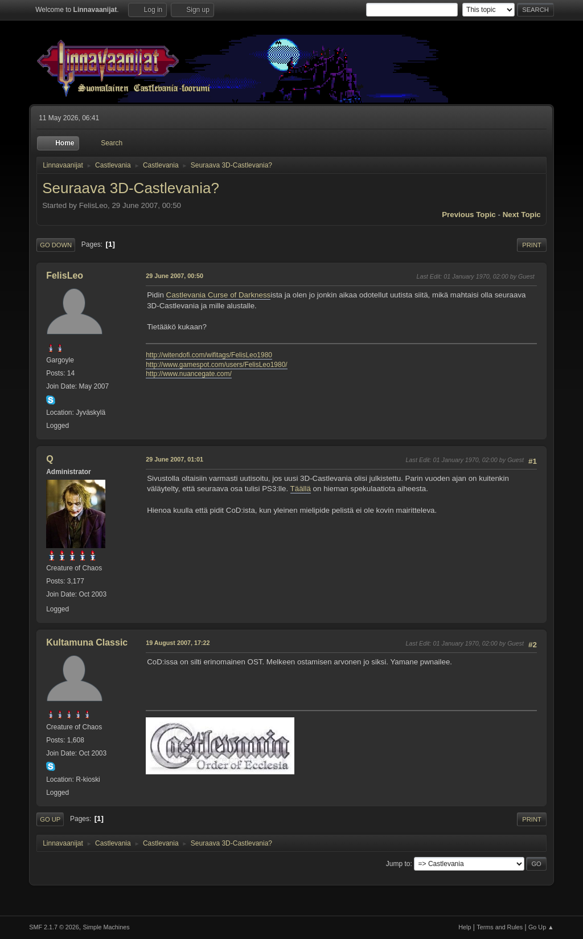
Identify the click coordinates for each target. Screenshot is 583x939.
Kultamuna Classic (87, 642)
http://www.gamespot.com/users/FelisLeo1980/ (216, 365)
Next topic (522, 214)
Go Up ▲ (541, 927)
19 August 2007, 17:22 (178, 642)
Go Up (50, 819)
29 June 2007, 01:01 (174, 459)
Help (464, 927)
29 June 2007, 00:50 (174, 275)
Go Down (56, 245)
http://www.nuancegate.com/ (189, 374)
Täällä (300, 488)
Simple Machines (106, 927)
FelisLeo (64, 275)
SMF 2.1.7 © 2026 (54, 927)
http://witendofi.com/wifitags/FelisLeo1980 (209, 355)
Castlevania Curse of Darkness (218, 295)
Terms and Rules (500, 927)
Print (531, 245)
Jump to (398, 864)
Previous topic (469, 214)
